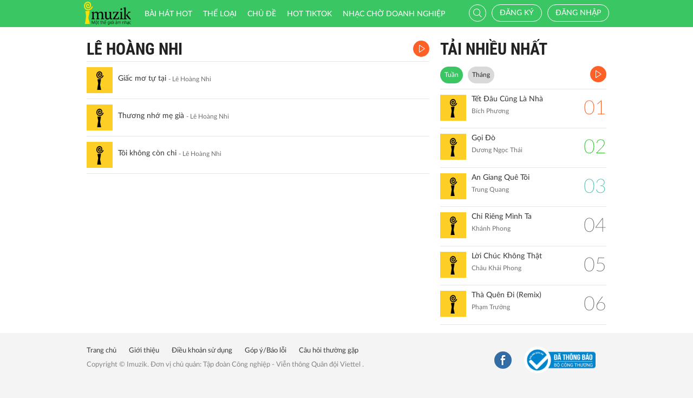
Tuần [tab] (451, 74)
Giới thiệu (144, 350)
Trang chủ (101, 350)
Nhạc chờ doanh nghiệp (394, 14)
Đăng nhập (578, 13)
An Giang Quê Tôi (500, 177)
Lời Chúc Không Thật (507, 256)
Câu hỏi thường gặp (328, 350)
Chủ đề (261, 14)
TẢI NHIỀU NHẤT (493, 49)
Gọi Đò (483, 138)
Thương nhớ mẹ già (151, 116)
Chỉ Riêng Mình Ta (502, 216)
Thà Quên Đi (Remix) (506, 295)
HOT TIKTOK (309, 14)
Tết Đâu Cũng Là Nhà (507, 99)
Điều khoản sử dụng (202, 350)
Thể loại (220, 14)
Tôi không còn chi (147, 153)
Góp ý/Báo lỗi (265, 350)
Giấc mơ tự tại (142, 78)
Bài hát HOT (168, 14)
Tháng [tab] (481, 74)
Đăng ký (517, 13)
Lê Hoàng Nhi (134, 49)
